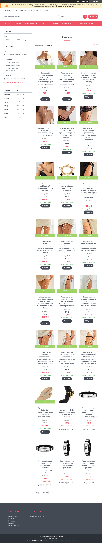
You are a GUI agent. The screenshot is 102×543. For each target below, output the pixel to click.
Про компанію (13, 516)
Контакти (55, 23)
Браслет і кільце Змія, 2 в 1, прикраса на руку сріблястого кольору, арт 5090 (45, 412)
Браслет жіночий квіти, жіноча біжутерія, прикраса (66, 187)
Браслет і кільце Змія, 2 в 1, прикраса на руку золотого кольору (45, 131)
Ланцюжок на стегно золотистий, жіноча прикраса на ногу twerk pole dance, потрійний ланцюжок (88, 190)
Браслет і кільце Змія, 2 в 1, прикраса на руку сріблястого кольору (67, 132)
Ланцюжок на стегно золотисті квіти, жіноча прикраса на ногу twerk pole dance (67, 301)
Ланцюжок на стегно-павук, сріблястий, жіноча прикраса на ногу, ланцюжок (88, 133)
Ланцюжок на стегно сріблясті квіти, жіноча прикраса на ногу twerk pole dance (88, 301)
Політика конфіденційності (68, 540)
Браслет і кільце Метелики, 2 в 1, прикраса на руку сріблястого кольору (88, 77)
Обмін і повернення (37, 516)
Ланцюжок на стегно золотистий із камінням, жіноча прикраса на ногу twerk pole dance (45, 357)
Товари (43, 23)
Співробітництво (14, 525)
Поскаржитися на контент (51, 540)
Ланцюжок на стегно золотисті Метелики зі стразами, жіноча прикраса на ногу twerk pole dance (88, 357)
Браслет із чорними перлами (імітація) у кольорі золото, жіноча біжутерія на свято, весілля (45, 78)
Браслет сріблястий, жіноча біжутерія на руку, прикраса (45, 187)
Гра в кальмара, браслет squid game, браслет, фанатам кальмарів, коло (67, 465)
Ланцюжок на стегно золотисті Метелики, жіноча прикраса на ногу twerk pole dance (89, 245)
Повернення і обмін (86, 23)
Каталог (11, 523)
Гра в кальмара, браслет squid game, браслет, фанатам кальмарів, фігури (88, 412)
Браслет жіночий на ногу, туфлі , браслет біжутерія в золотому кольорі (67, 412)
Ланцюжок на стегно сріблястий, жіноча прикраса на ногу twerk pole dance (67, 246)
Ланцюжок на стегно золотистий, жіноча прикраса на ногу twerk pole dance (45, 246)
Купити (46, 99)
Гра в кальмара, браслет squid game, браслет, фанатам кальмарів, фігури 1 (45, 466)
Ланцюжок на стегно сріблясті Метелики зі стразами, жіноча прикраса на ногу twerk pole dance (67, 357)
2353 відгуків (84, 1)
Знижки (8, 23)
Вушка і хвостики (31, 23)
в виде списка (97, 45)
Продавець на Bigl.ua (51, 538)
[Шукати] (85, 17)
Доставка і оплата (68, 23)
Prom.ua (61, 536)
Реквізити (11, 521)
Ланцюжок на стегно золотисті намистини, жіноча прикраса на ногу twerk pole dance (45, 302)
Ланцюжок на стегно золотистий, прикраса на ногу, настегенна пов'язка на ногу (67, 78)
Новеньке (18, 23)
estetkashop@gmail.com (14, 82)
